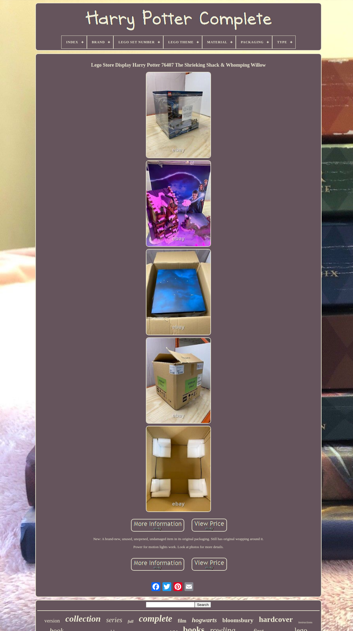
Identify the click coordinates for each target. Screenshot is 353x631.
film (182, 621)
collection (83, 619)
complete (155, 619)
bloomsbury (237, 620)
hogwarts (204, 620)
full (130, 621)
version (52, 621)
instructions (305, 622)
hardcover (276, 619)
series (114, 620)
